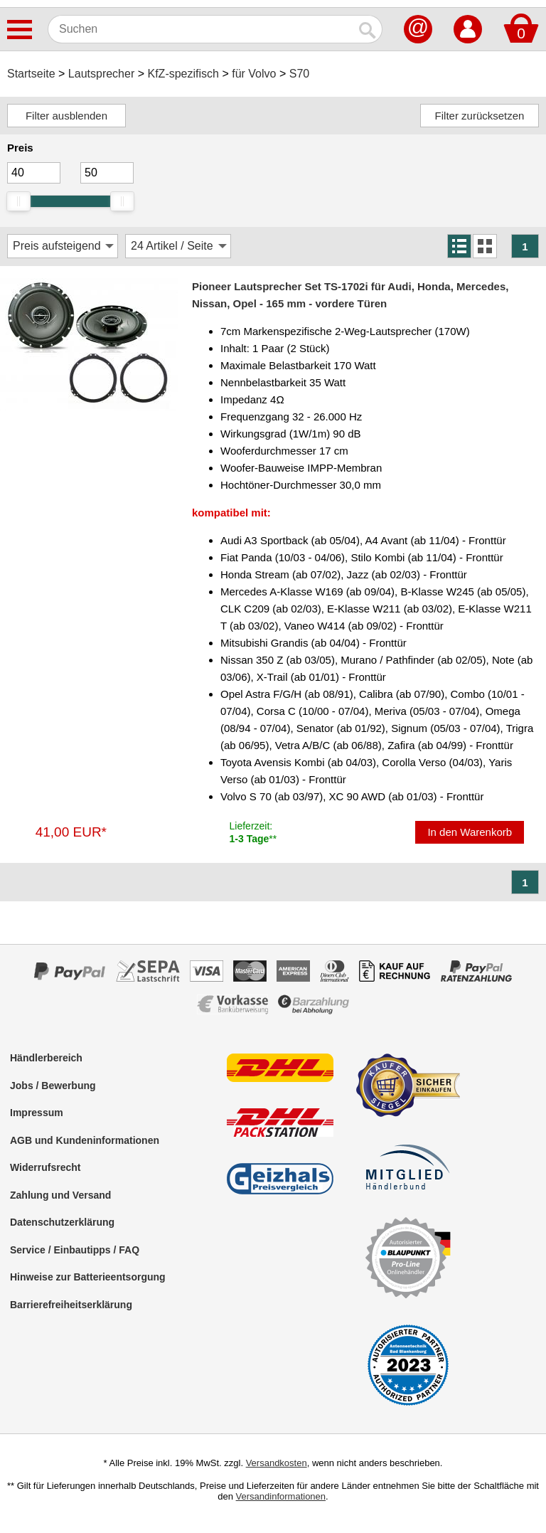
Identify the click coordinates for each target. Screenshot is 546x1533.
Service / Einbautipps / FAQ (74, 1250)
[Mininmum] (33, 173)
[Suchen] (201, 29)
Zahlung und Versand (60, 1195)
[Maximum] (107, 173)
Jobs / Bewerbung (53, 1085)
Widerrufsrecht (45, 1167)
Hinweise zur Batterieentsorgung (88, 1277)
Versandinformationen (281, 1496)
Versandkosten (276, 1463)
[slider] (18, 201)
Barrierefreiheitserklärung (71, 1304)
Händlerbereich (46, 1057)
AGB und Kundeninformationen (84, 1140)
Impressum (36, 1112)
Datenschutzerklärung (62, 1222)
